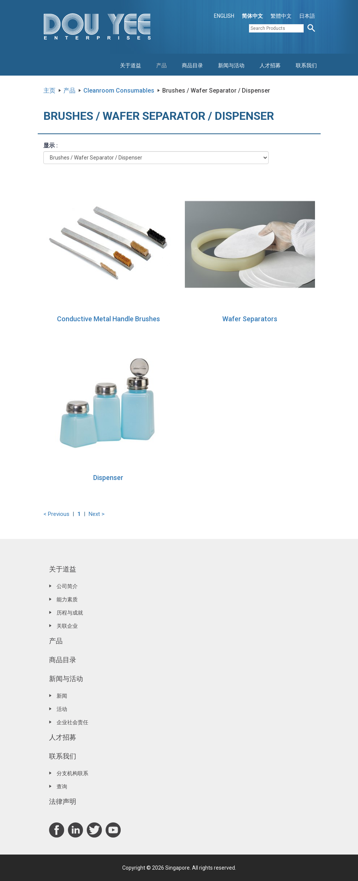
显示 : (50, 145)
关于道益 (130, 65)
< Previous (56, 514)
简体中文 (252, 16)
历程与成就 (70, 613)
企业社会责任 (72, 722)
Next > (96, 514)
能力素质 (67, 599)
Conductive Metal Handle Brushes (108, 319)
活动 (62, 709)
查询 (62, 786)
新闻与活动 (231, 65)
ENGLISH (224, 16)
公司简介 (67, 586)
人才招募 (270, 65)
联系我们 (306, 65)
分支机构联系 (72, 773)
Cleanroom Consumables (118, 90)
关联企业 (67, 626)
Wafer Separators (249, 319)
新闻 (62, 696)
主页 (49, 90)
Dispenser (108, 478)
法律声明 (62, 801)
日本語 (307, 16)
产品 (161, 65)
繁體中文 (281, 16)
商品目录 (192, 65)
